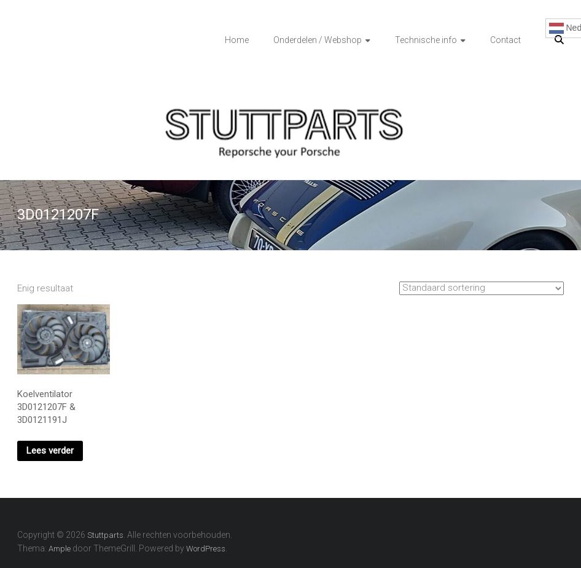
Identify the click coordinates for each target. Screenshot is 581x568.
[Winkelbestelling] (481, 288)
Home (237, 40)
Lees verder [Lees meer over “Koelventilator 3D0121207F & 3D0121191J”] (50, 450)
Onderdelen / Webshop (317, 40)
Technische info (426, 40)
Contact (505, 40)
